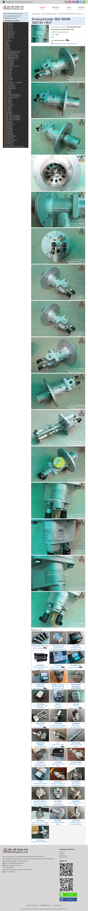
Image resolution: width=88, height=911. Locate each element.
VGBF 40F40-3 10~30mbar (12, 115)
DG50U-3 (7, 45)
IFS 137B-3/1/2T (9, 36)
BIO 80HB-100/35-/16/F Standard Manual (64, 44)
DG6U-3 (7, 42)
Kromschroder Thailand (49, 14)
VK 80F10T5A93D (10, 85)
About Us (62, 852)
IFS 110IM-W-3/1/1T (10, 32)
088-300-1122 (29, 2)
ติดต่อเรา (81, 8)
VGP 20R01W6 (9, 134)
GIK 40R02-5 (8, 112)
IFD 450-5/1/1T (9, 29)
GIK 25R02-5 (8, 111)
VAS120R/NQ (8, 127)
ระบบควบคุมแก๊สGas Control (13, 16)
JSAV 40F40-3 (9, 106)
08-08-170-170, (19, 2)
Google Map (64, 857)
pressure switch (9, 145)
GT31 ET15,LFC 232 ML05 (12, 94)
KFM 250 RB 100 (9, 139)
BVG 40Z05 (8, 93)
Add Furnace (70, 899)
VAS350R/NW (9, 131)
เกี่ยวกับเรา (56, 8)
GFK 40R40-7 (9, 103)
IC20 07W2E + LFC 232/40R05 (13, 82)
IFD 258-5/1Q (8, 26)
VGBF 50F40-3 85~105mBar (12, 120)
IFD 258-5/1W (9, 23)
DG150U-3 (8, 48)
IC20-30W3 (8, 72)
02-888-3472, (10, 2)
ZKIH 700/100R (9, 65)
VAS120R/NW (8, 126)
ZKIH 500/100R (9, 63)
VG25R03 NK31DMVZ (11, 136)
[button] (66, 2)
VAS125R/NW (8, 128)
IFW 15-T (7, 39)
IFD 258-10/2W (9, 24)
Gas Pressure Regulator (11, 97)
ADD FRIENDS (70, 894)
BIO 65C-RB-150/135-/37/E (12, 53)
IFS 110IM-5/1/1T (9, 35)
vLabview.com (57, 905)
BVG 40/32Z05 (9, 84)
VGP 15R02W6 (9, 133)
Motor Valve (8, 81)
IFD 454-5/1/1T (9, 30)
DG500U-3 (8, 50)
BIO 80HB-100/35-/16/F (11, 56)
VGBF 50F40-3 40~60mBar (12, 118)
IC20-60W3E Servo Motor (12, 66)
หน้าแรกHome (36, 14)
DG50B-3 (7, 47)
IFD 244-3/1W (9, 27)
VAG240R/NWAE (9, 124)
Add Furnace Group (33, 905)
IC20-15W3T (8, 73)
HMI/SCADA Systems (11, 18)
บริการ (69, 8)
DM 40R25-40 (9, 143)
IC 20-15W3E (8, 68)
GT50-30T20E (9, 79)
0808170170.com (46, 905)
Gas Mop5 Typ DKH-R (11, 140)
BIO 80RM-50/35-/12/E (11, 59)
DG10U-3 (7, 44)
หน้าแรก (42, 8)
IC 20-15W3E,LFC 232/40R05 (13, 96)
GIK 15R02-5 (8, 108)
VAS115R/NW (8, 123)
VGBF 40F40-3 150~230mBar (13, 117)
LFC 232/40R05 (9, 142)
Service (62, 853)
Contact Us (63, 855)
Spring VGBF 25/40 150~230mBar (14, 146)
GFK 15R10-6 (8, 99)
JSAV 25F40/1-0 (9, 105)
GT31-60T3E (8, 75)
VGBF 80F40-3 (9, 121)
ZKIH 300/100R (9, 60)
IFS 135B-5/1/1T (9, 38)
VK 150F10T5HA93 (10, 87)
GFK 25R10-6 (8, 102)
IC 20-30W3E (9, 69)
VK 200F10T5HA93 (10, 88)
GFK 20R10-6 (8, 100)
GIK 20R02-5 (8, 109)
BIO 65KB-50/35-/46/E (11, 54)
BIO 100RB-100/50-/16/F (12, 57)
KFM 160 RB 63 (9, 137)
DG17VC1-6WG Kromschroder (13, 51)
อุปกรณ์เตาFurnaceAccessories (14, 14)
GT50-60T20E (9, 78)
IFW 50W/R (8, 41)
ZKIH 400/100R (9, 62)
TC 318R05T (8, 91)
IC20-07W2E (8, 71)
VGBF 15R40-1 (9, 114)
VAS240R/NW (9, 130)
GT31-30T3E (8, 76)
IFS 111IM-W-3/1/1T (10, 33)
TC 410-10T (8, 90)
